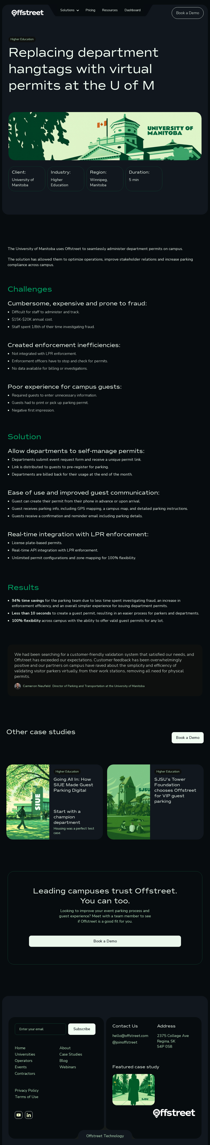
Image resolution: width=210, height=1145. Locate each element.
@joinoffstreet (124, 1042)
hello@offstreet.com (130, 1035)
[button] (69, 10)
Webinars (67, 1067)
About (65, 1047)
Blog (63, 1060)
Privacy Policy (27, 1090)
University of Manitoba (23, 202)
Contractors (25, 1073)
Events (21, 1067)
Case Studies (70, 1054)
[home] (27, 13)
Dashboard (132, 10)
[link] (54, 805)
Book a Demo (187, 12)
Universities (25, 1054)
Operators (23, 1060)
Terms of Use (26, 1096)
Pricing (90, 10)
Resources (110, 10)
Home (20, 1047)
